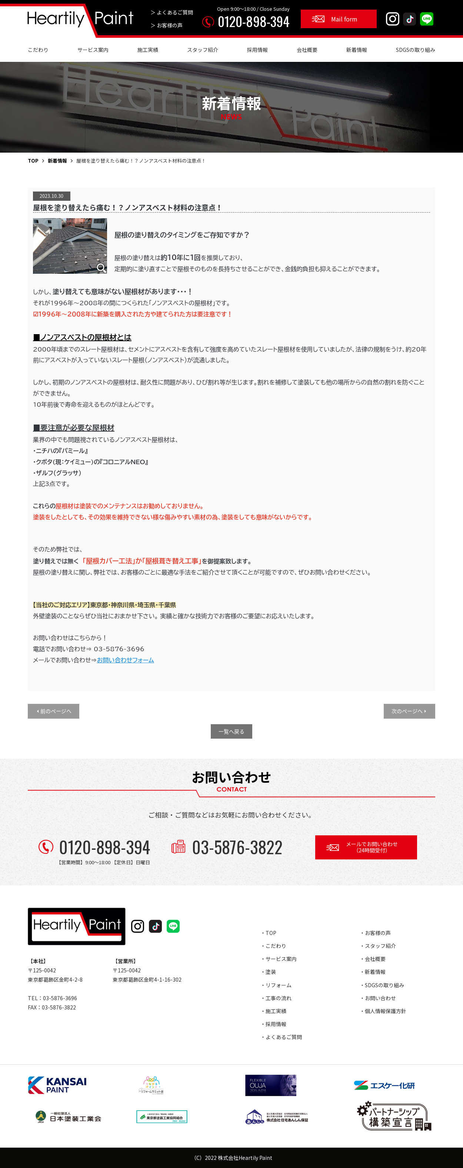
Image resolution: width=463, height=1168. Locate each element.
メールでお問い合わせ (371, 847)
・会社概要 (373, 958)
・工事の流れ (276, 998)
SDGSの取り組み (415, 49)
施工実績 (147, 49)
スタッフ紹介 (202, 49)
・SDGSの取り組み (382, 985)
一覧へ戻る (231, 731)
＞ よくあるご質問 (171, 12)
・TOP (268, 932)
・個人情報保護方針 (383, 1011)
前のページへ (55, 711)
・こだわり (273, 945)
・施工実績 (273, 1011)
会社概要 (307, 49)
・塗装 (268, 971)
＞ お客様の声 (166, 25)
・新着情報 (373, 971)
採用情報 (257, 49)
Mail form (344, 18)
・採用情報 (273, 1024)
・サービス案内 (278, 958)
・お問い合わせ (378, 998)
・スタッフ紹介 (378, 945)
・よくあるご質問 (281, 1037)
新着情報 (356, 49)
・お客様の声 (375, 932)
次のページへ (407, 711)
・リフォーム (276, 985)
